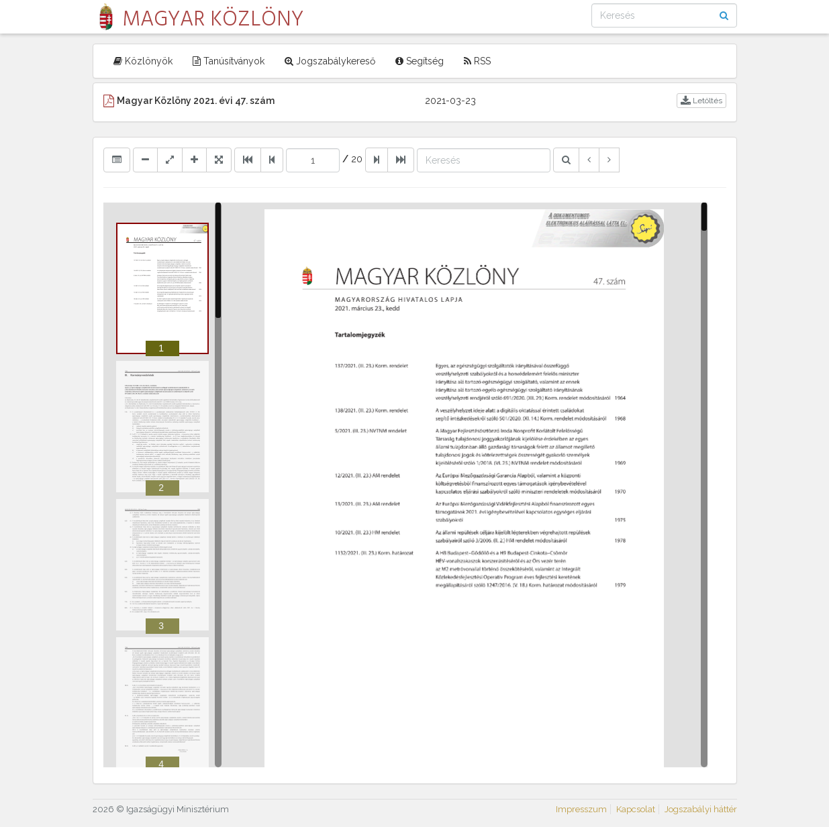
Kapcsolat (635, 809)
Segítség (419, 61)
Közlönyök (143, 61)
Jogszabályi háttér (701, 809)
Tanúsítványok (228, 61)
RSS (477, 61)
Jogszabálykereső (330, 61)
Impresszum (581, 809)
